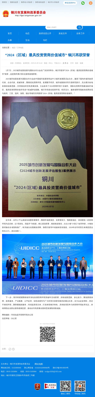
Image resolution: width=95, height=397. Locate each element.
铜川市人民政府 (53, 2)
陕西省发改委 (40, 2)
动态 (13, 48)
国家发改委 (14, 2)
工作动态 (20, 48)
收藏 (81, 63)
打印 (72, 63)
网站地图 (39, 364)
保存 (76, 63)
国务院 (4, 2)
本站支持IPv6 (70, 3)
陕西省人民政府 (26, 2)
